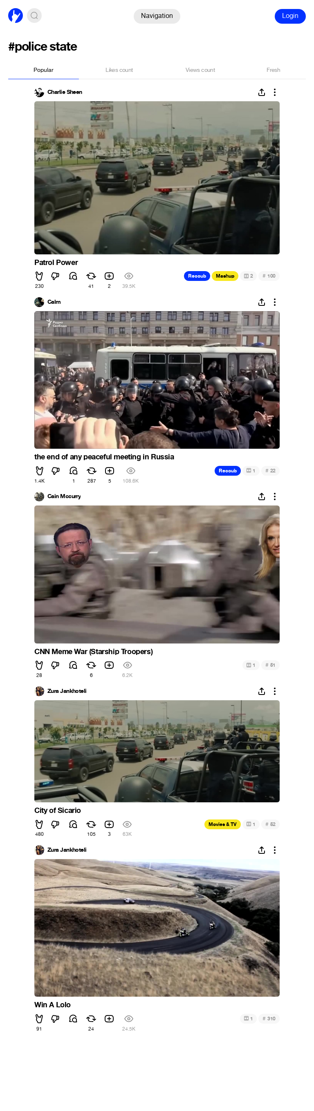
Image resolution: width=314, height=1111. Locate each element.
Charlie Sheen (64, 92)
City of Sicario (57, 810)
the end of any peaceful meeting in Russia (104, 457)
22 (270, 470)
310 (269, 1018)
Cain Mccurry (64, 496)
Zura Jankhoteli (67, 691)
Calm (54, 302)
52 (270, 824)
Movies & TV (223, 824)
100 (269, 276)
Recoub (197, 276)
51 (270, 665)
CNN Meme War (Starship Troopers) (93, 652)
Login (290, 15)
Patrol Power (56, 262)
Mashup (225, 276)
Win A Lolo (52, 1005)
